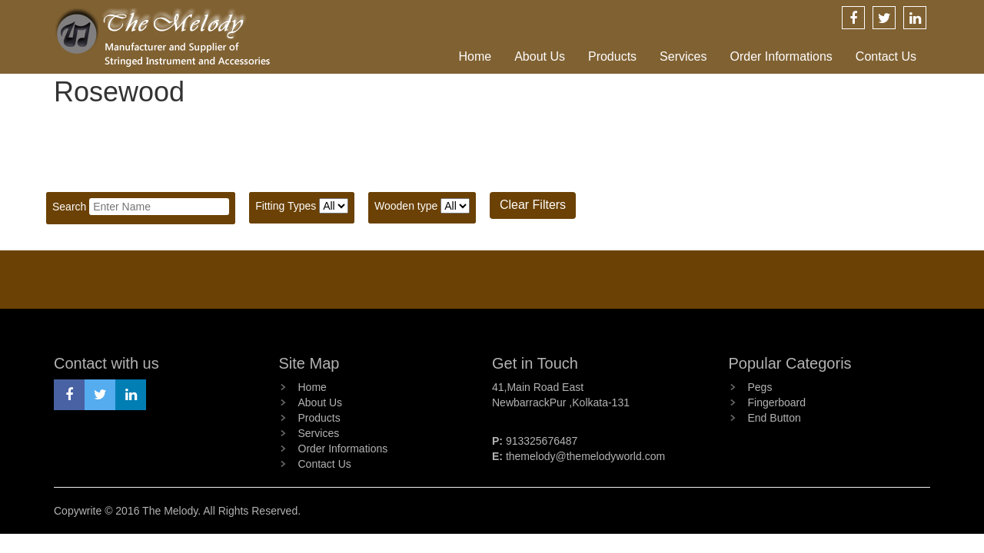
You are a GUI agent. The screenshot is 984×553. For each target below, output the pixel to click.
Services (683, 56)
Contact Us (886, 56)
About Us (539, 56)
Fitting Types (285, 206)
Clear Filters (533, 204)
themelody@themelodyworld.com (585, 456)
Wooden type (405, 206)
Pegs (760, 387)
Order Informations (781, 56)
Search (69, 206)
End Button (774, 418)
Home (474, 56)
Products (612, 56)
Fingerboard (777, 402)
